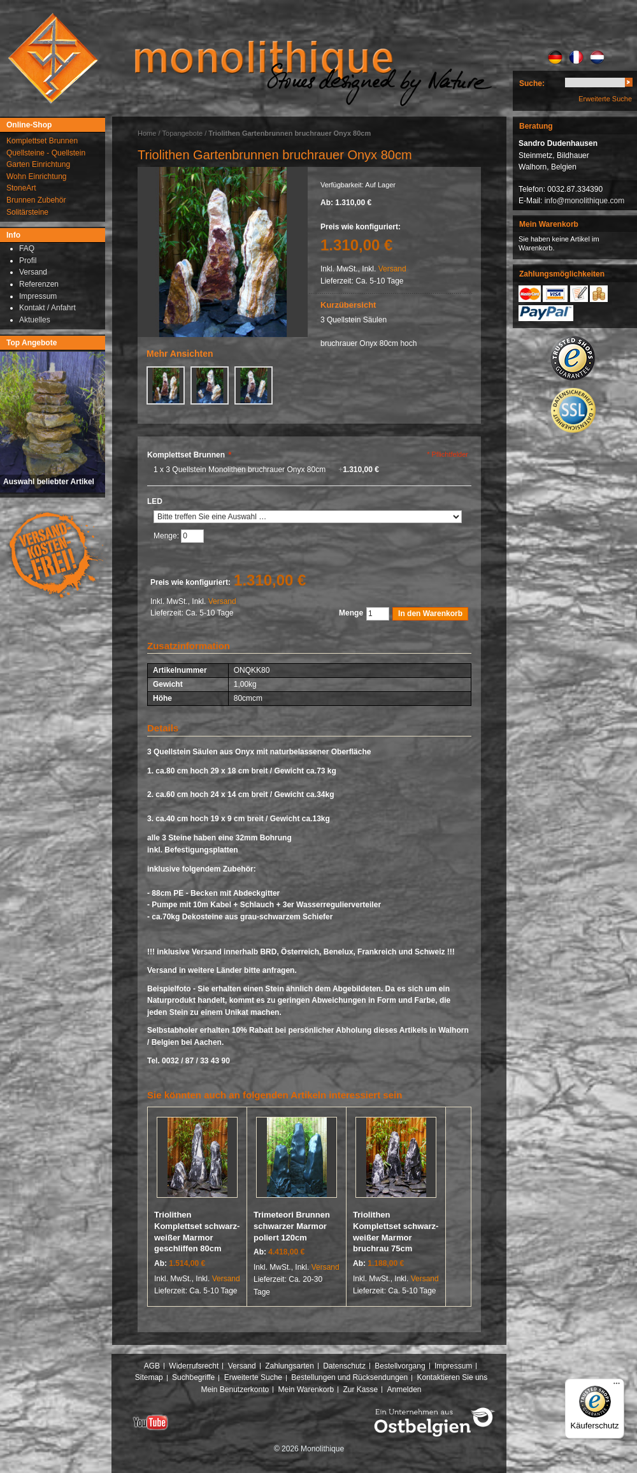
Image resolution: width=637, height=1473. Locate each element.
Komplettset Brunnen (189, 454)
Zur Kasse (360, 1389)
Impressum (453, 1366)
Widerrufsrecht (193, 1366)
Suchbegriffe (193, 1377)
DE (555, 57)
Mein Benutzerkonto (235, 1389)
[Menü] (616, 1386)
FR (576, 57)
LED (154, 501)
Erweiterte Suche (605, 99)
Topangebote (182, 133)
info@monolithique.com (585, 200)
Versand (392, 268)
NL (597, 57)
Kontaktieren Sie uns (452, 1377)
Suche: (532, 83)
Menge (351, 612)
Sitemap (149, 1377)
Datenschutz (344, 1366)
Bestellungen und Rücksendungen (349, 1377)
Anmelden (404, 1389)
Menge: (167, 536)
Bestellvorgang (400, 1366)
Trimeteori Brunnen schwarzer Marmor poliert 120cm (292, 1226)
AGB (152, 1366)
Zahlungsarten (289, 1366)
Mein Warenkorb (306, 1389)
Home (147, 133)
